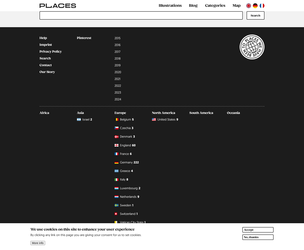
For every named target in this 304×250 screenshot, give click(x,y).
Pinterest (84, 38)
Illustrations (170, 5)
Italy (121, 179)
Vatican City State (130, 222)
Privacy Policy (51, 52)
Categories (215, 5)
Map (237, 5)
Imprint (46, 45)
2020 (118, 72)
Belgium (124, 119)
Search (45, 58)
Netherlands (127, 196)
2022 (118, 86)
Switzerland (126, 213)
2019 (118, 65)
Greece (124, 170)
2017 (117, 52)
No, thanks (251, 239)
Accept (248, 231)
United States (165, 119)
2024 (118, 99)
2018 (118, 58)
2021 (117, 79)
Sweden (124, 205)
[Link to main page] (58, 5)
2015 (117, 38)
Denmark (125, 136)
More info (38, 244)
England (125, 145)
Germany (127, 162)
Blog (193, 5)
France (123, 153)
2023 (118, 92)
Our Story (47, 72)
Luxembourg (127, 188)
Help (43, 38)
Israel (84, 119)
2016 (118, 45)
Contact (46, 65)
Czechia (124, 128)
